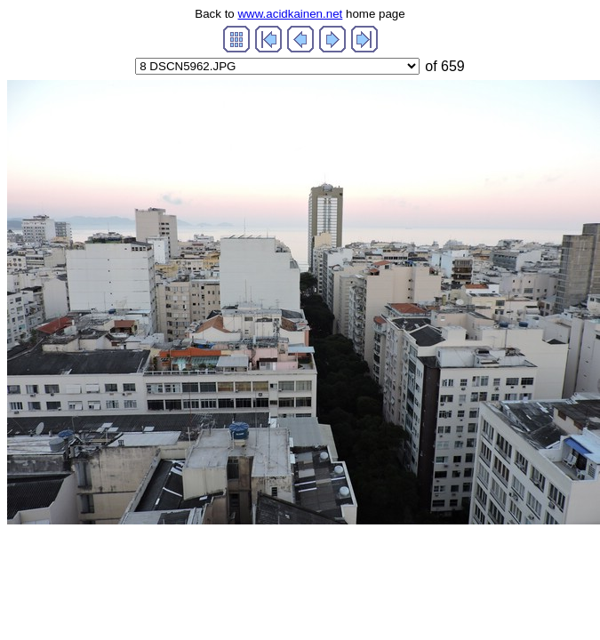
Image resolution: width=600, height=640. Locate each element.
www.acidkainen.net (289, 13)
